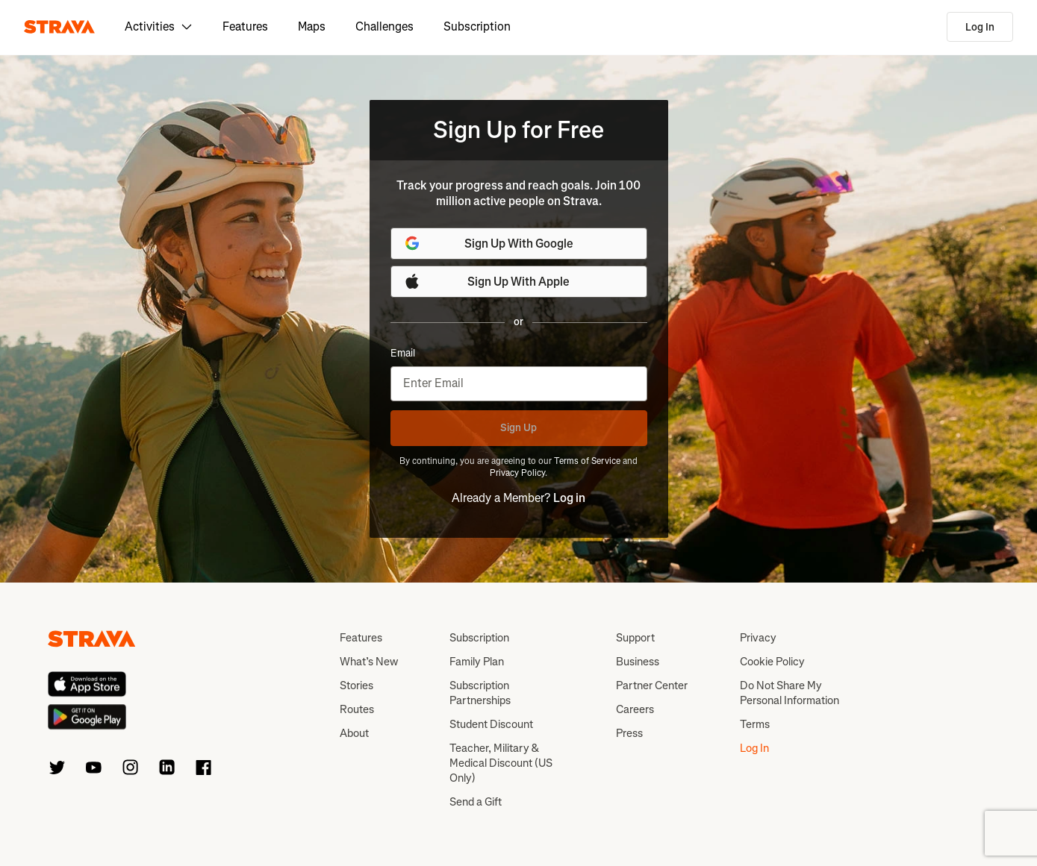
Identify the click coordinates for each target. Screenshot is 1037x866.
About (354, 733)
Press (629, 733)
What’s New (369, 661)
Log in (569, 498)
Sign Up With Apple (486, 281)
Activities (159, 26)
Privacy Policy (517, 473)
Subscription (477, 26)
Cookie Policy (772, 661)
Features (245, 26)
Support (635, 637)
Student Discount (491, 724)
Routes (357, 709)
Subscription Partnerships (480, 693)
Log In (979, 27)
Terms (755, 724)
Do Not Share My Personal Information (789, 693)
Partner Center (652, 685)
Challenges (384, 26)
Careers (635, 709)
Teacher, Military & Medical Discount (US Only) (500, 763)
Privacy (758, 637)
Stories (356, 685)
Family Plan (476, 661)
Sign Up (518, 428)
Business (637, 661)
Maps (312, 26)
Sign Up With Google (488, 243)
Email (402, 353)
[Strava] (59, 27)
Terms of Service (587, 461)
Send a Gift (475, 801)
